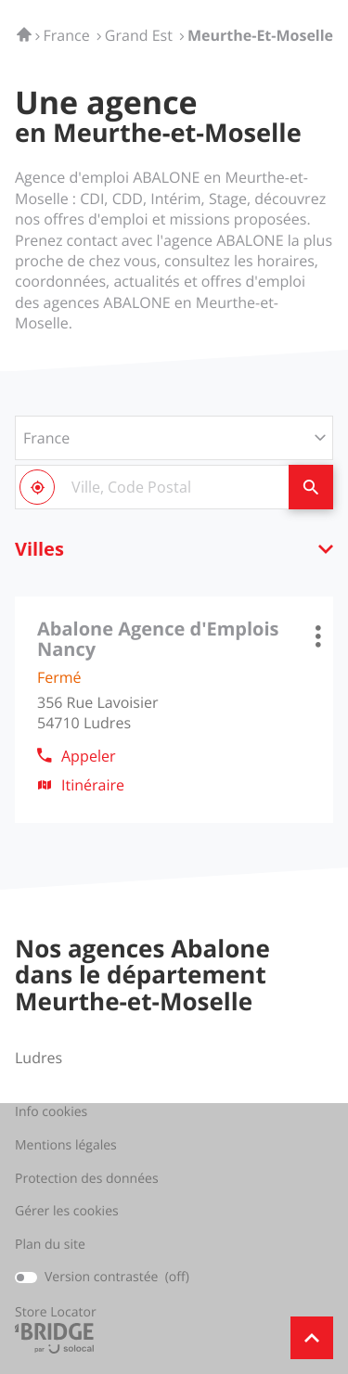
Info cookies (51, 1112)
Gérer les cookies (67, 1211)
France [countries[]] (46, 438)
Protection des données (87, 1179)
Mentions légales (66, 1145)
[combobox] (152, 487)
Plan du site (50, 1244)
